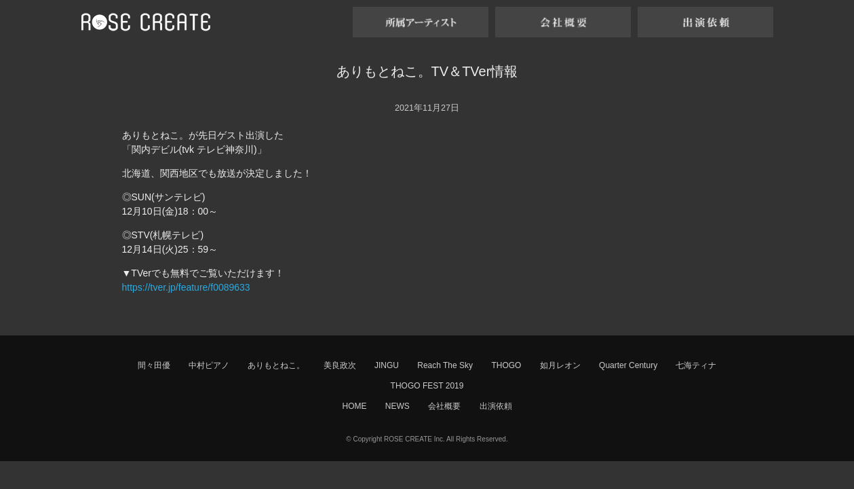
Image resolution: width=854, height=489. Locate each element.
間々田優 (154, 365)
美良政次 (340, 365)
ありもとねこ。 (276, 365)
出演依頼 (496, 406)
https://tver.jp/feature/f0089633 (186, 287)
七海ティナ (696, 365)
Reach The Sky (445, 365)
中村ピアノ (209, 365)
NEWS (397, 406)
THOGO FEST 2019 (427, 386)
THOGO (506, 365)
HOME (354, 406)
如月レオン (560, 365)
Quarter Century (628, 365)
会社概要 (444, 406)
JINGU (386, 365)
